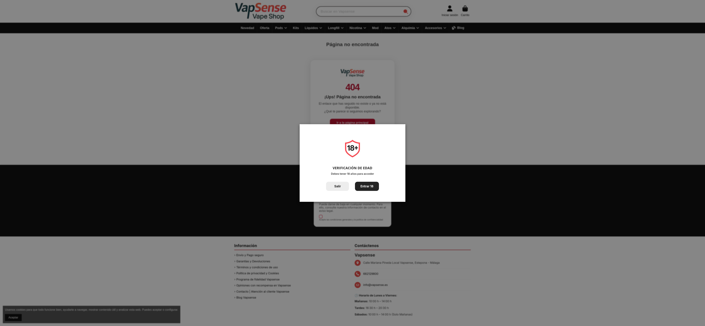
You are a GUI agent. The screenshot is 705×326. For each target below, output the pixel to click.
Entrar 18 (366, 186)
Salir (337, 186)
